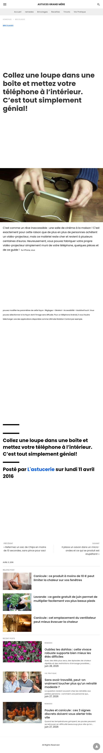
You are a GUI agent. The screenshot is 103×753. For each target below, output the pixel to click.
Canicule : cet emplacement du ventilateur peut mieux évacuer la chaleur (65, 620)
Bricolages (42, 12)
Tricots (67, 12)
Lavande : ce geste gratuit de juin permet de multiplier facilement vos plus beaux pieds (65, 599)
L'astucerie (41, 469)
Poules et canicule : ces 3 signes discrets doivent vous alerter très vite (68, 713)
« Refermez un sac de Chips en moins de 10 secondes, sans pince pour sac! (25, 548)
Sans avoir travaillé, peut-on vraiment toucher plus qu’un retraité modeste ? (71, 683)
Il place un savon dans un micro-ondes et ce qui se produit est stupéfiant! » (80, 550)
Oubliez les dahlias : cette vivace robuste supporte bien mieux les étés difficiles (68, 653)
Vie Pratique (80, 12)
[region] (51, 137)
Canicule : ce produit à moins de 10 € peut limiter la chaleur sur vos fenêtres (64, 578)
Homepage (7, 19)
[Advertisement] (51, 48)
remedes (29, 12)
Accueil (17, 12)
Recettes (55, 12)
